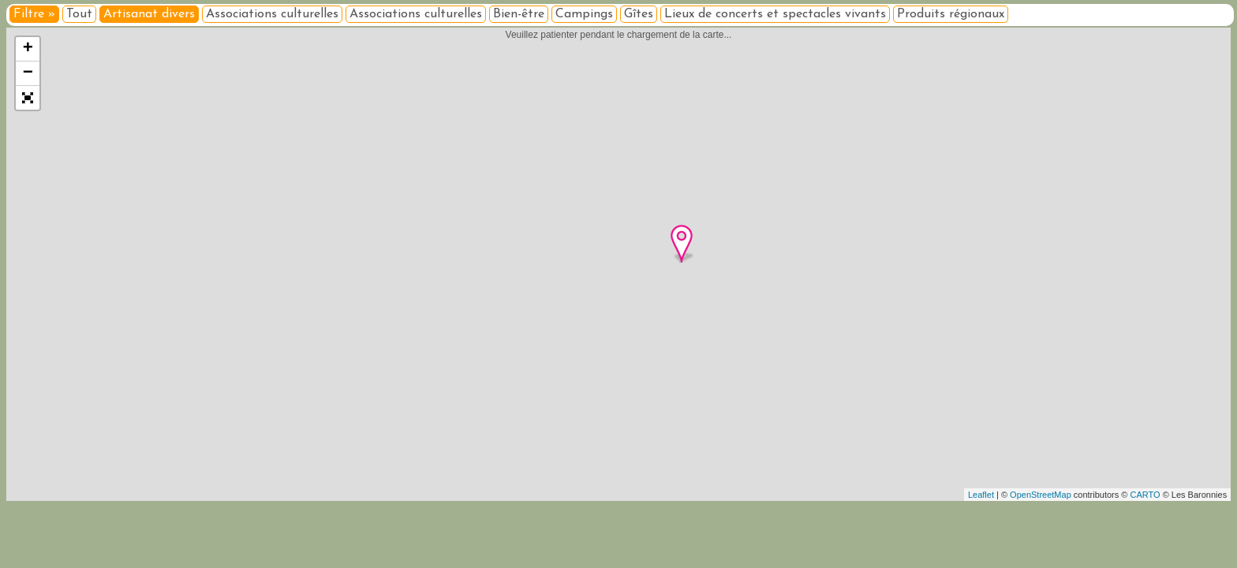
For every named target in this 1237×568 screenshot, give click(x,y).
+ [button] (28, 49)
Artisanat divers (149, 14)
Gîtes (638, 14)
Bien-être (518, 14)
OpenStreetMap (1040, 494)
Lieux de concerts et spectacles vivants (775, 14)
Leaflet (981, 494)
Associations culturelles (272, 14)
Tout (79, 14)
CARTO (1145, 494)
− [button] (28, 73)
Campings (584, 14)
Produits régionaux (950, 14)
